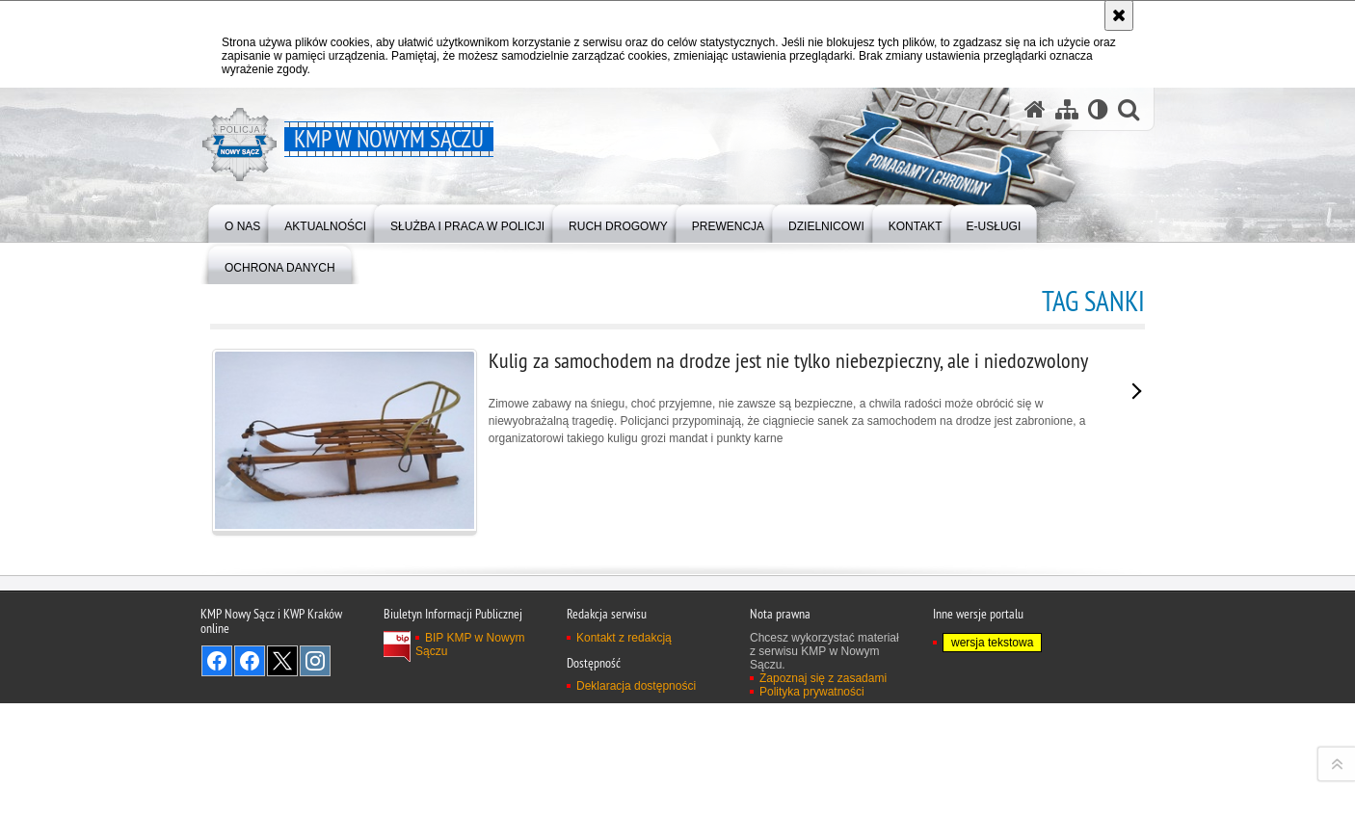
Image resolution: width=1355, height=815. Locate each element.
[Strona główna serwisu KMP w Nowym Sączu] (1035, 109)
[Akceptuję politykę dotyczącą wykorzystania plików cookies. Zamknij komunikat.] (1118, 15)
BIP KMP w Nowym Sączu (470, 798)
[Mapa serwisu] (1066, 109)
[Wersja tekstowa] (1098, 109)
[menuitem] (242, 222)
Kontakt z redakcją (624, 792)
